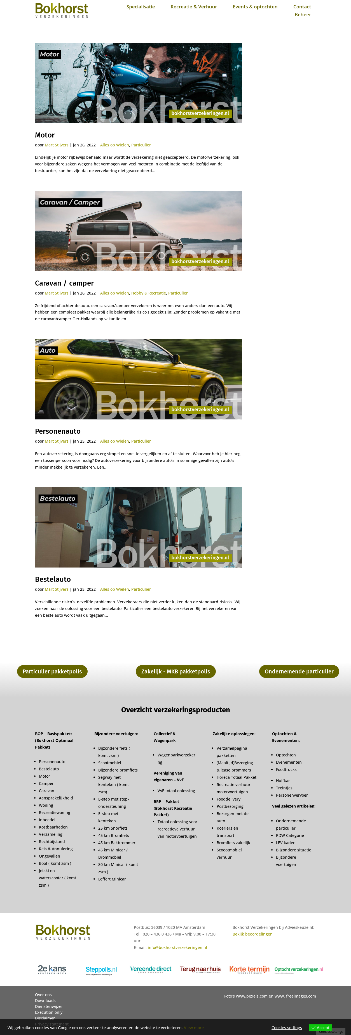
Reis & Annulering (56, 848)
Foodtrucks (286, 769)
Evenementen (289, 762)
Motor (45, 135)
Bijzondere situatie (293, 850)
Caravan (46, 790)
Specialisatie (141, 6)
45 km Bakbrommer (116, 842)
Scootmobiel (109, 762)
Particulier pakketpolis (52, 671)
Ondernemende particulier (299, 671)
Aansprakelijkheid (56, 798)
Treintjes (284, 788)
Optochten (286, 755)
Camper (46, 783)
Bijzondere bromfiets (118, 770)
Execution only (48, 1012)
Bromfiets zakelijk (233, 842)
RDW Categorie (290, 835)
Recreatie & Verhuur (193, 6)
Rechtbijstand (52, 841)
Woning (46, 805)
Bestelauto (53, 579)
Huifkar (283, 780)
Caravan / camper (64, 283)
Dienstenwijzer (49, 1006)
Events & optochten (255, 6)
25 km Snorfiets (113, 828)
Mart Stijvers (57, 145)
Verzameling (50, 834)
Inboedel (47, 819)
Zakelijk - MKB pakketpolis (175, 671)
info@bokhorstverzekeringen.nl (177, 947)
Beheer (303, 14)
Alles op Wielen (114, 145)
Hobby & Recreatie (148, 293)
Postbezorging (230, 806)
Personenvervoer (292, 795)
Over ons (43, 994)
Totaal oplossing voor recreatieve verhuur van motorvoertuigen (177, 829)
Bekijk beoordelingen (253, 934)
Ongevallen (49, 856)
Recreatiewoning (54, 812)
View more (194, 1027)
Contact (302, 6)
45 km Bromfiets (113, 835)
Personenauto (58, 431)
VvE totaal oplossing (176, 790)
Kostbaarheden (53, 827)
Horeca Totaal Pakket (236, 777)
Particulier (141, 145)
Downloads (45, 1000)
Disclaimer (45, 1018)
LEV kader (285, 842)
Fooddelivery (228, 799)
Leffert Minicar (112, 879)
